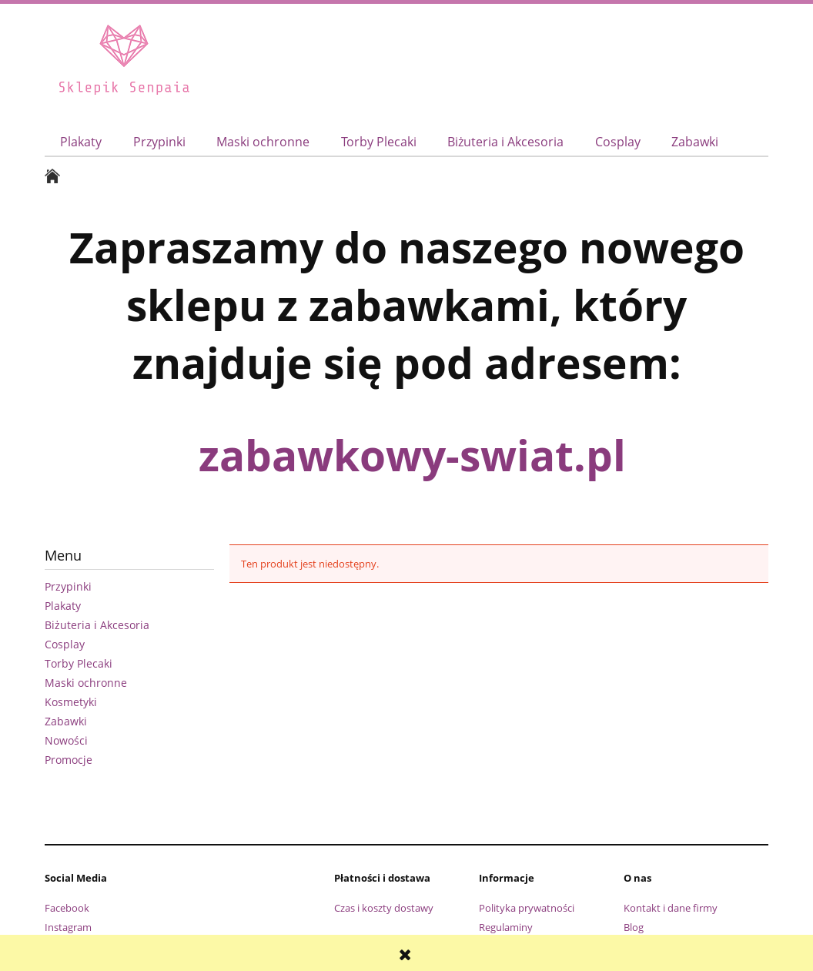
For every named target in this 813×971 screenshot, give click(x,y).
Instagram (68, 927)
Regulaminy (506, 927)
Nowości (66, 740)
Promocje (68, 759)
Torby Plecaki (78, 663)
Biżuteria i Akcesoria (97, 625)
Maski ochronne (86, 682)
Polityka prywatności (526, 908)
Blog (634, 927)
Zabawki (66, 721)
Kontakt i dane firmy (671, 908)
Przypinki (68, 586)
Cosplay (65, 644)
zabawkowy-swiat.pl (412, 455)
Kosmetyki (71, 702)
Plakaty (63, 605)
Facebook (67, 908)
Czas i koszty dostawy (383, 908)
